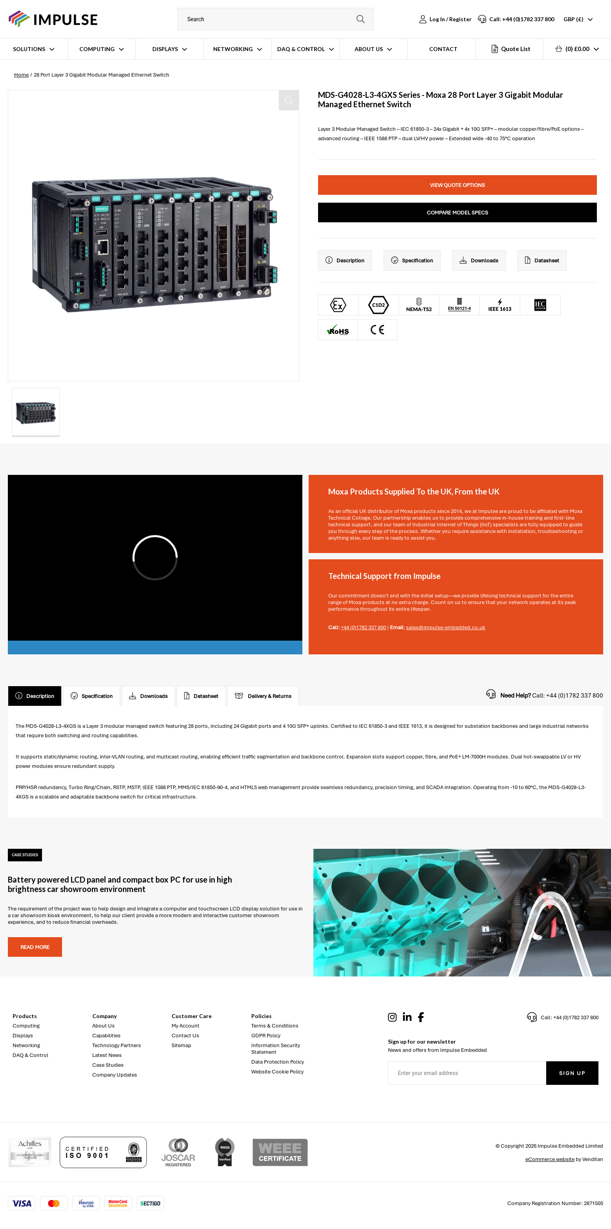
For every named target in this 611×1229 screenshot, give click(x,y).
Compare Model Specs (457, 212)
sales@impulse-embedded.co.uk (445, 627)
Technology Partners (116, 1045)
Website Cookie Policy (277, 1071)
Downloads (479, 260)
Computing (97, 49)
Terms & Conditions (274, 1025)
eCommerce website (549, 1159)
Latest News (107, 1055)
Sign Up (572, 1073)
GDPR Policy (265, 1035)
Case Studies (108, 1065)
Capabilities (106, 1035)
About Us (369, 49)
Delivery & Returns (263, 696)
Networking (233, 49)
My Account (185, 1025)
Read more (34, 947)
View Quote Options (457, 185)
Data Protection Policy (277, 1062)
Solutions (29, 49)
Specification (412, 260)
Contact (443, 49)
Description (345, 260)
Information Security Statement (275, 1048)
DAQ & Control (301, 49)
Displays (165, 49)
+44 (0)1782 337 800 (363, 627)
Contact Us (185, 1035)
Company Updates (114, 1074)
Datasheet (542, 260)
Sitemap (181, 1045)
